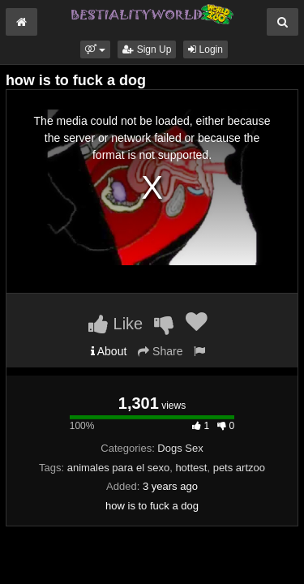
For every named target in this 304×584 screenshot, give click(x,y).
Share (160, 351)
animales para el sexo (118, 468)
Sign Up (146, 49)
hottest (191, 468)
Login (205, 49)
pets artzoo (239, 468)
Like (115, 324)
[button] (95, 49)
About (109, 351)
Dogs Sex (180, 448)
